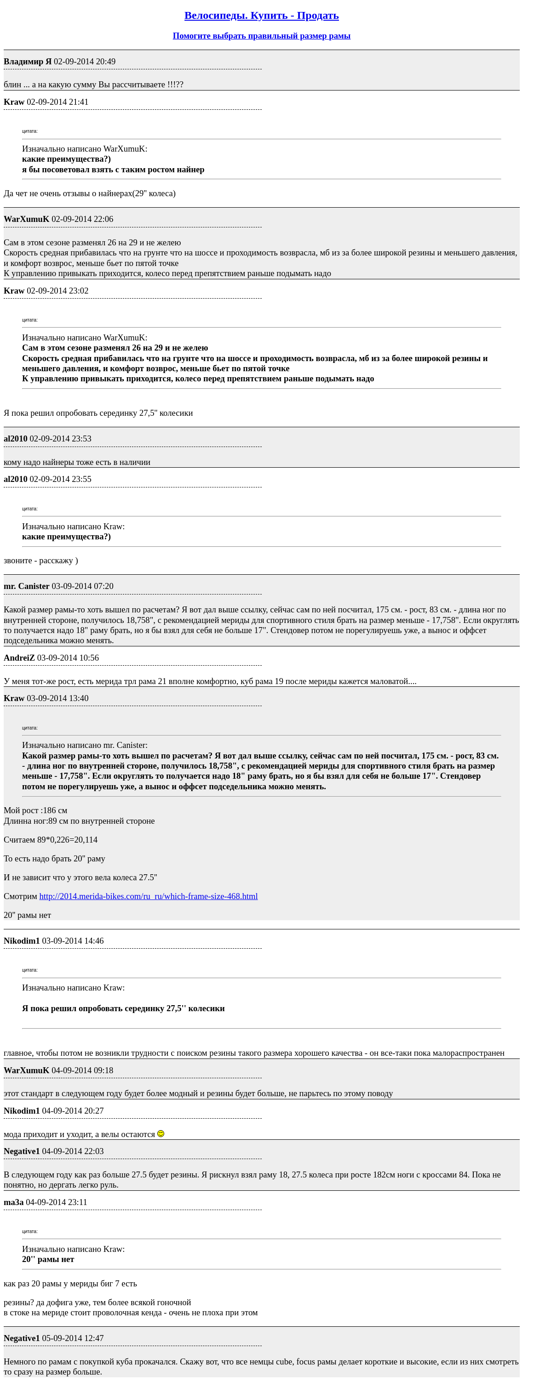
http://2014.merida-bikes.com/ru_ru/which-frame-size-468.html (149, 896)
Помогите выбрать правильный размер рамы (262, 35)
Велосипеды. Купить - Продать (261, 15)
